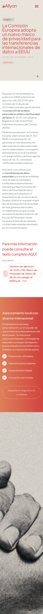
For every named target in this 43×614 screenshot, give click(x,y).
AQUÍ (32, 257)
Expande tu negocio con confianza (21, 392)
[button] (38, 6)
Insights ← (8, 19)
